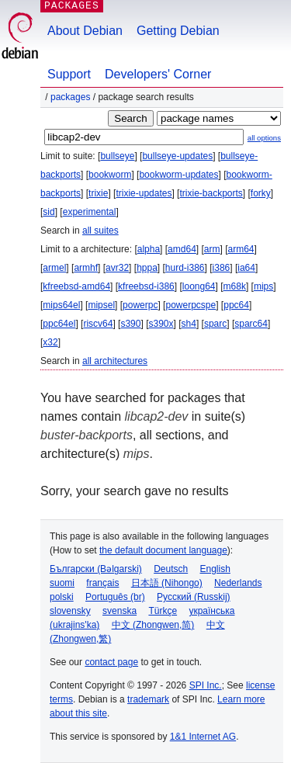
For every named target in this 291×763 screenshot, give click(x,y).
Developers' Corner (158, 74)
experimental (89, 211)
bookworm (109, 174)
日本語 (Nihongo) (167, 582)
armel (54, 267)
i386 (221, 267)
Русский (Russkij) (193, 596)
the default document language (163, 550)
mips (263, 286)
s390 (130, 323)
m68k (234, 286)
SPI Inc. (205, 685)
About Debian (85, 30)
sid (48, 211)
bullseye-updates (177, 156)
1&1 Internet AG (203, 736)
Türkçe (162, 610)
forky (261, 193)
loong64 (199, 286)
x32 (50, 342)
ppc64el (59, 323)
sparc (215, 323)
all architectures (114, 360)
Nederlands (238, 582)
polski (62, 596)
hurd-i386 (185, 267)
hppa (147, 267)
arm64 (241, 249)
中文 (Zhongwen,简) (153, 624)
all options (264, 138)
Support (69, 74)
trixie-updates (143, 193)
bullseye (117, 156)
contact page (111, 662)
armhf (86, 267)
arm (212, 249)
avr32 (117, 267)
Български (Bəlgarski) (96, 569)
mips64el (61, 305)
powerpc (140, 305)
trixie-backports (210, 193)
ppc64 (236, 305)
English (215, 569)
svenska (119, 610)
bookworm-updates (178, 174)
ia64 (246, 267)
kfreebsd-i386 (146, 286)
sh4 (189, 323)
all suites (100, 230)
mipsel (101, 305)
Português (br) (115, 596)
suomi (62, 582)
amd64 (182, 249)
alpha (148, 249)
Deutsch (171, 569)
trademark (148, 699)
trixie (98, 193)
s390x (160, 323)
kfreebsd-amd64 (76, 286)
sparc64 (251, 323)
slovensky (70, 610)
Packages (70, 97)
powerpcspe (190, 305)
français (102, 582)
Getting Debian (178, 30)
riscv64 (98, 323)
